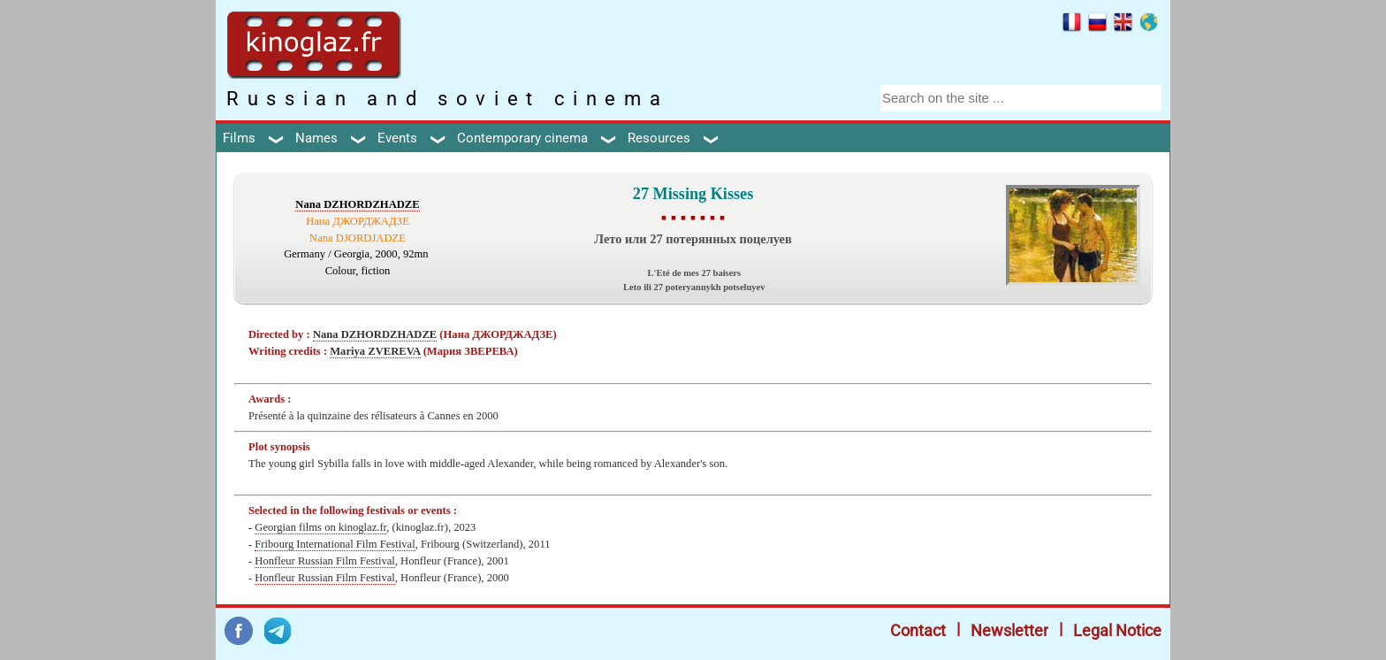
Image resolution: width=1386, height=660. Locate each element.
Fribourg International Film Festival (335, 544)
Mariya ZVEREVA (375, 351)
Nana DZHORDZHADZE (357, 204)
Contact (918, 630)
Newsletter (1009, 630)
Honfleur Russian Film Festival (324, 561)
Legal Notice (1117, 630)
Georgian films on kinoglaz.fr (320, 527)
